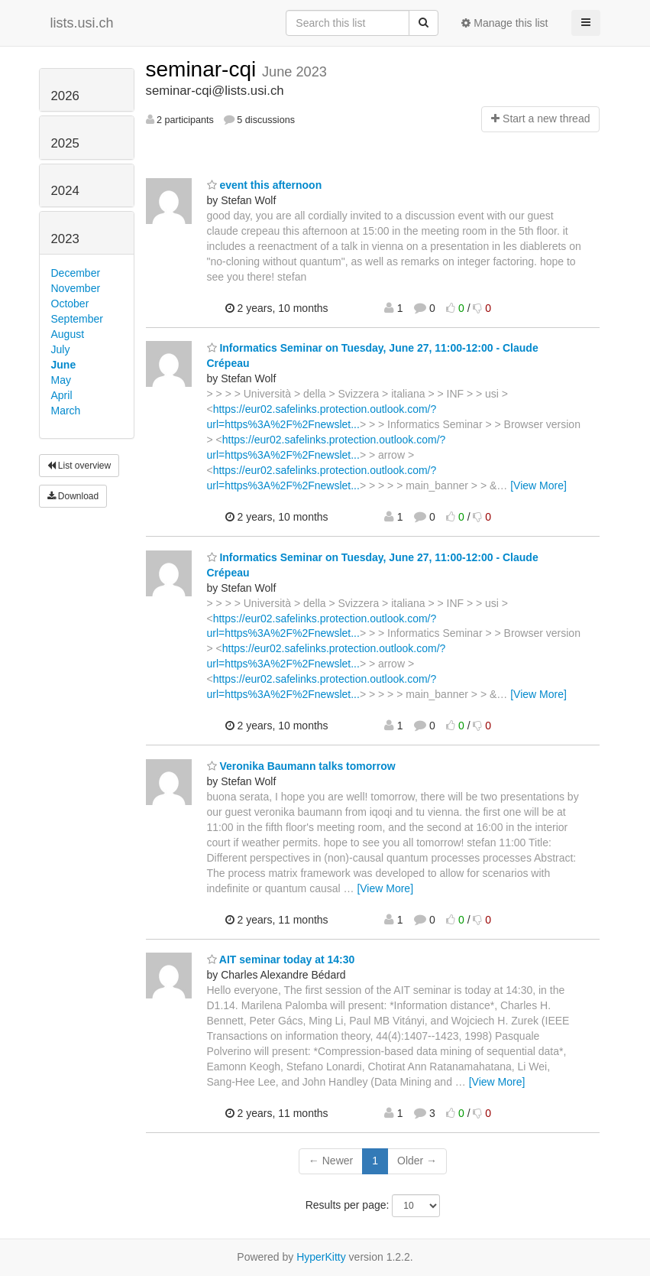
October (70, 303)
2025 (65, 143)
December (76, 273)
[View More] (538, 485)
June (63, 365)
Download (73, 496)
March (66, 410)
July (60, 349)
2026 (65, 96)
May (61, 380)
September (77, 319)
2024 (65, 190)
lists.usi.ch (82, 23)
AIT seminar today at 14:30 (281, 959)
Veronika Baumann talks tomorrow (301, 766)
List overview (79, 465)
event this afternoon (264, 185)
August (68, 334)
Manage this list (504, 23)
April (62, 395)
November (76, 288)
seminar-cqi (204, 69)
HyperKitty (321, 1257)
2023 (65, 239)
